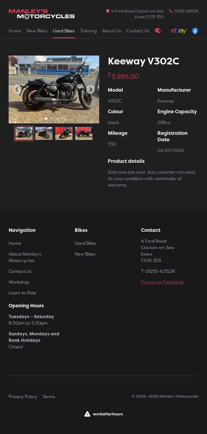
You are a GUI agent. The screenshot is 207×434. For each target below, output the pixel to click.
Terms (49, 396)
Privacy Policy (23, 396)
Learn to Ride (22, 293)
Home (15, 31)
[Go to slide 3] (57, 119)
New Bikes (37, 31)
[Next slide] (90, 89)
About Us (111, 31)
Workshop (19, 282)
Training (88, 31)
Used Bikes (64, 31)
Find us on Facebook (162, 282)
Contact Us (137, 31)
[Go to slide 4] (62, 119)
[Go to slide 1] (45, 118)
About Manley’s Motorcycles (25, 257)
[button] (24, 133)
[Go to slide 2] (51, 119)
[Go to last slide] (17, 89)
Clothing (158, 30)
